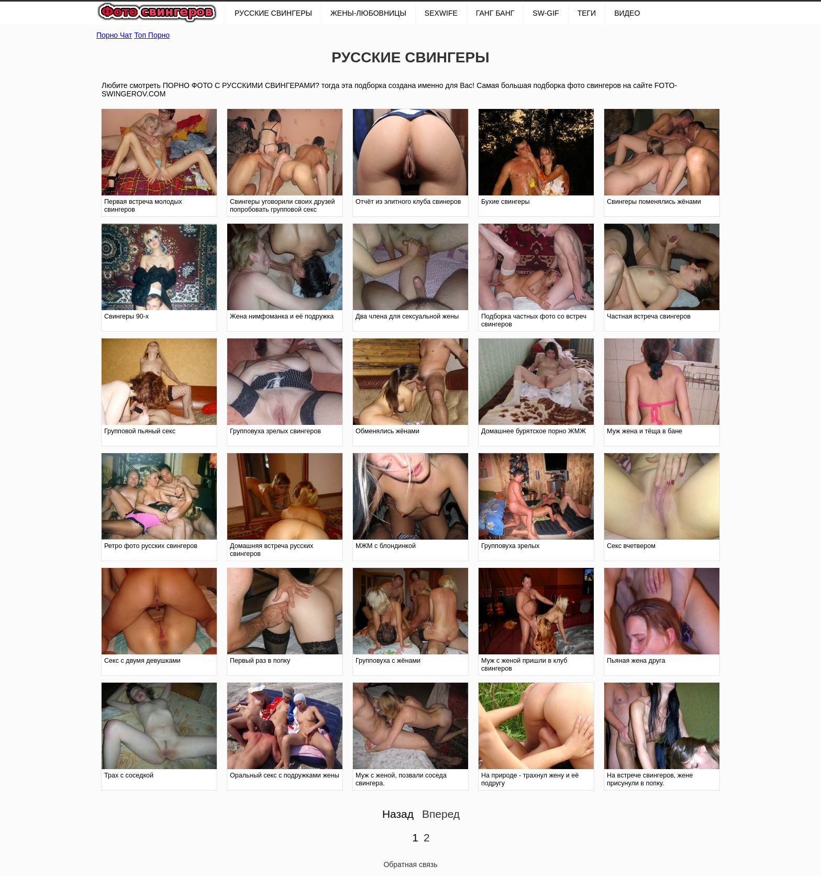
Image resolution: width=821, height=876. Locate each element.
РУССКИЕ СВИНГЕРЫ (273, 13)
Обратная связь (410, 864)
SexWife (441, 13)
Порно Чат (114, 35)
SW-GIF (545, 13)
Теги (587, 13)
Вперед (441, 814)
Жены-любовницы (368, 13)
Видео (627, 13)
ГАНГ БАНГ (495, 13)
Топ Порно (152, 35)
